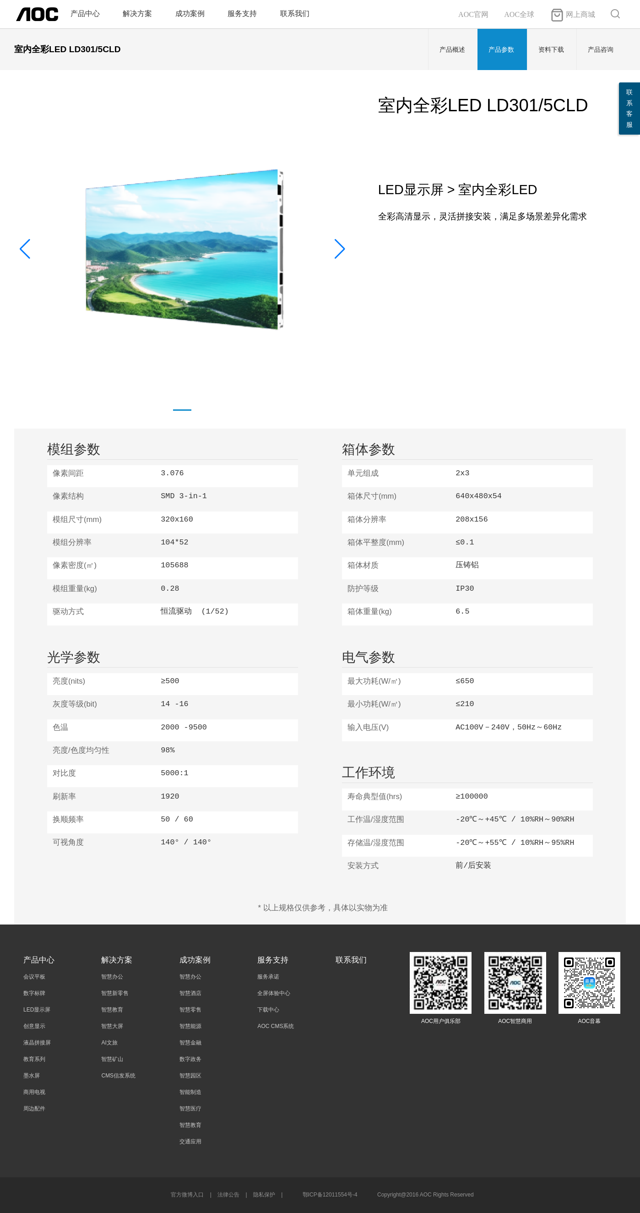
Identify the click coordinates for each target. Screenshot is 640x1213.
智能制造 (190, 1092)
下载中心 (268, 1009)
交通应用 (190, 1141)
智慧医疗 (190, 1108)
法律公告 (228, 1194)
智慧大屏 (112, 1026)
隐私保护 (264, 1194)
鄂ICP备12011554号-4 (330, 1194)
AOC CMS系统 (275, 1026)
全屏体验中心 (273, 993)
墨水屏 (31, 1075)
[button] (340, 249)
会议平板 (34, 977)
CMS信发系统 (118, 1075)
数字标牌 (34, 993)
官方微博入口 (187, 1194)
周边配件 (34, 1108)
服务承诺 (268, 977)
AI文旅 (109, 1042)
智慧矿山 (112, 1059)
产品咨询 (600, 49)
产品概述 (452, 49)
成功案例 (190, 13)
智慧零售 (190, 1009)
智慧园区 (190, 1075)
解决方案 (137, 13)
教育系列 (34, 1059)
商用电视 (34, 1092)
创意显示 (34, 1026)
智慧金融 (190, 1042)
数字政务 (190, 1059)
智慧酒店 (190, 993)
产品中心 (85, 13)
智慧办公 (112, 977)
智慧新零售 (115, 993)
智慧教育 (112, 1009)
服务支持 (242, 13)
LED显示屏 (36, 1009)
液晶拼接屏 (37, 1042)
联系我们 (294, 13)
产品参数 (501, 49)
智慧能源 (190, 1026)
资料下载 (551, 49)
